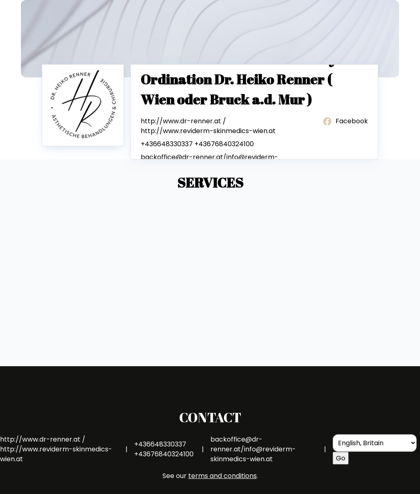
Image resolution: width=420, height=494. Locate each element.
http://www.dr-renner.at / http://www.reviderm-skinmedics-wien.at (208, 126)
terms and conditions (222, 475)
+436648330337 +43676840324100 (197, 144)
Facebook (345, 121)
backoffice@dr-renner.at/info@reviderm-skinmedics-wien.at (253, 449)
